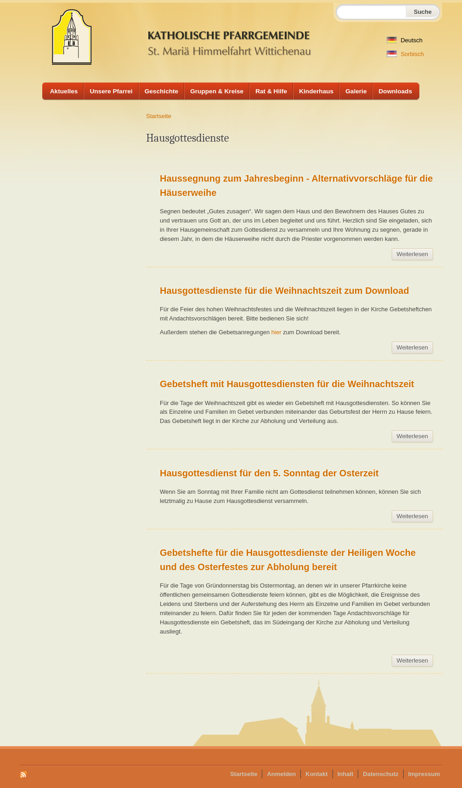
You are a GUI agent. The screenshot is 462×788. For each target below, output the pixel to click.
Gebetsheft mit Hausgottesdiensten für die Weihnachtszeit (287, 384)
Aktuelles (64, 91)
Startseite (158, 116)
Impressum (424, 774)
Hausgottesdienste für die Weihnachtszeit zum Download (284, 291)
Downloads (395, 91)
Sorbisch (405, 54)
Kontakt (316, 774)
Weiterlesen (415, 255)
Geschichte (162, 91)
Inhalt (346, 774)
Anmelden (281, 774)
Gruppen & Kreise (216, 91)
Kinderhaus (316, 91)
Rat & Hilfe (271, 91)
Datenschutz (380, 774)
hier (277, 332)
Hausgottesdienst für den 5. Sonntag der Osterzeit (269, 473)
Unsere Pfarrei (111, 91)
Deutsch (405, 40)
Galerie (355, 91)
